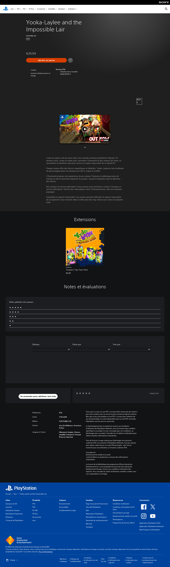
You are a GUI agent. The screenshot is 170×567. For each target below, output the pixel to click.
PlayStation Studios (13, 510)
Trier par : (117, 344)
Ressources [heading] (118, 500)
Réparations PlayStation (94, 514)
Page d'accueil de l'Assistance (97, 504)
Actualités (51, 9)
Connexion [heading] (144, 500)
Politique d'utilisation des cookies (131, 560)
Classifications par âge (121, 513)
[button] (85, 129)
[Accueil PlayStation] (5, 9)
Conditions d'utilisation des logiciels (114, 560)
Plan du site (103, 560)
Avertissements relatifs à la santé (98, 455)
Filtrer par (77, 344)
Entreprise (9, 517)
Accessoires (41, 9)
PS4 (24, 9)
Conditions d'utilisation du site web (91, 560)
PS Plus (31, 9)
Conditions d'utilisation (121, 504)
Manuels (89, 524)
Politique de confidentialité (75, 560)
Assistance (71, 9)
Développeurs (118, 519)
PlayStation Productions (14, 514)
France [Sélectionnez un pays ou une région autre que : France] (12, 560)
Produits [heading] (36, 500)
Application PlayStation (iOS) (149, 523)
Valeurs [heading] (62, 500)
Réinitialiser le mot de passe (96, 517)
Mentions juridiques (63, 560)
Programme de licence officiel (124, 523)
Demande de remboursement (97, 520)
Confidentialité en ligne (67, 510)
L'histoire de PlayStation (14, 520)
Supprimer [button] (154, 393)
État (87, 510)
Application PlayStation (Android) (151, 526)
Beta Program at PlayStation (149, 530)
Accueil (8, 494)
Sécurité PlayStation (93, 507)
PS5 (18, 9)
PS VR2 (34, 510)
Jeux (12, 9)
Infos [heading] (8, 500)
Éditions (35, 344)
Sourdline (89, 527)
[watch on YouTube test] (104, 140)
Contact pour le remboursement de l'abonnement (150, 560)
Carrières (9, 507)
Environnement (64, 504)
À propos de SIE (11, 504)
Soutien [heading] (89, 500)
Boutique (61, 9)
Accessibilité (63, 507)
